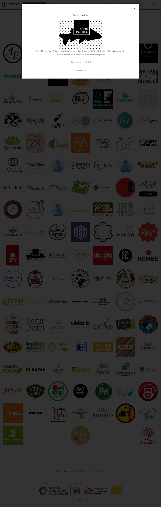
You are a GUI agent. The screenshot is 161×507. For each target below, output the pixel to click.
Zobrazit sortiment (81, 70)
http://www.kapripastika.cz (80, 62)
